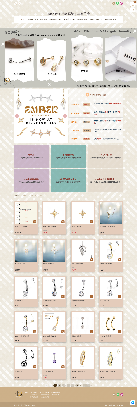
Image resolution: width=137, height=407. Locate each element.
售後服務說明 (45, 397)
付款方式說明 (44, 392)
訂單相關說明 (34, 397)
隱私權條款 (55, 394)
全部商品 (34, 392)
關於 (26, 392)
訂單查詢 (34, 394)
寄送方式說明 (45, 394)
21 (68, 385)
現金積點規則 (55, 392)
